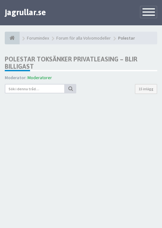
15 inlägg (146, 88)
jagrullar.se (25, 12)
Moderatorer (40, 77)
